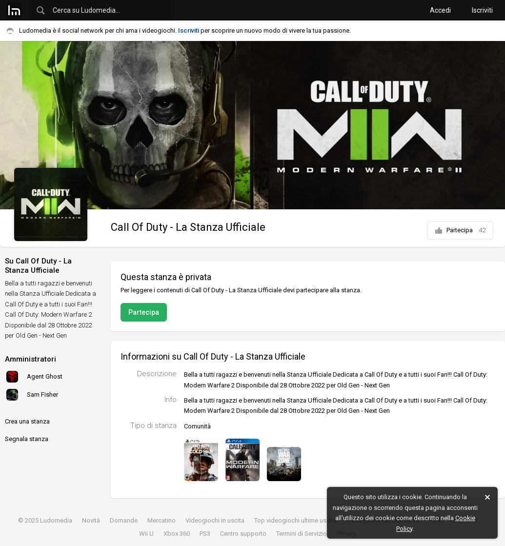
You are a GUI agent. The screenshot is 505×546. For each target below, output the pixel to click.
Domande (124, 520)
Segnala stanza (26, 439)
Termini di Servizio (301, 533)
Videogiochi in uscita (214, 520)
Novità (91, 520)
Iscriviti (482, 10)
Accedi (440, 10)
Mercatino (161, 520)
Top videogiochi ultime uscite (295, 520)
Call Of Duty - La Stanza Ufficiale (188, 227)
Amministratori (30, 359)
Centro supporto (243, 533)
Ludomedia (56, 520)
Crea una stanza (27, 421)
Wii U (146, 533)
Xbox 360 (176, 533)
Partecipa (460, 230)
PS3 (205, 533)
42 (482, 230)
